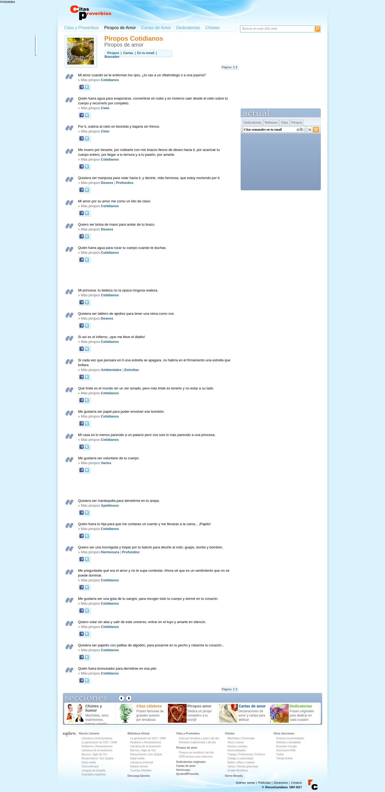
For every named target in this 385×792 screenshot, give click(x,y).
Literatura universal (141, 762)
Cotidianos (110, 80)
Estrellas (131, 370)
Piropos (296, 122)
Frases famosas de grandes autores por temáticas (150, 715)
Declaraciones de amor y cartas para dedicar (251, 715)
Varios (106, 463)
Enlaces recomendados (290, 738)
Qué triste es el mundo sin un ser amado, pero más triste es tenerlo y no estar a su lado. (146, 388)
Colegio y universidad (240, 758)
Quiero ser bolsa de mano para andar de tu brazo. (116, 224)
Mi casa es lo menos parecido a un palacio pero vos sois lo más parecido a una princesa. (146, 435)
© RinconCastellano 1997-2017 (282, 787)
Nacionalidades (237, 750)
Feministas (248, 738)
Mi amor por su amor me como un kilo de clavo (114, 201)
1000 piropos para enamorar (196, 756)
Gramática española (94, 774)
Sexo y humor (236, 742)
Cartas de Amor (156, 27)
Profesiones (246, 754)
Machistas (234, 738)
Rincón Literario (89, 733)
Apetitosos (110, 505)
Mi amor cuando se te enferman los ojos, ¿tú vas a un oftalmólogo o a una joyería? (142, 75)
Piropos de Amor (120, 27)
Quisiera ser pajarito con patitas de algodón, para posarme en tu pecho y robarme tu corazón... (151, 645)
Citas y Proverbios (81, 27)
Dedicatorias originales (191, 761)
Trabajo (232, 754)
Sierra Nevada (234, 775)
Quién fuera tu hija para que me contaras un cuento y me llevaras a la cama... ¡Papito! (144, 524)
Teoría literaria (90, 766)
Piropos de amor (186, 747)
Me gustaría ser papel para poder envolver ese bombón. (121, 412)
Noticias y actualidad (288, 742)
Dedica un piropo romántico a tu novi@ (199, 715)
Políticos (259, 754)
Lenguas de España (93, 770)
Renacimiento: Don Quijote (98, 758)
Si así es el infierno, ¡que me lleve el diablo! (111, 337)
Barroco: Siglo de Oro (94, 754)
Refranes (271, 122)
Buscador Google (286, 746)
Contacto (296, 782)
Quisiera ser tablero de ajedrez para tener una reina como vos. (126, 314)
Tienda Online (284, 758)
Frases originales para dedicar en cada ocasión (302, 715)
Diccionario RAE (286, 750)
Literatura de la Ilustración (97, 750)
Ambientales (111, 370)
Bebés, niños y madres (241, 762)
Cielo (105, 108)
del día (215, 738)
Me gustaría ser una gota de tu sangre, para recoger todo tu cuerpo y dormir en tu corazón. (148, 599)
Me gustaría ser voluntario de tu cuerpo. (109, 458)
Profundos (124, 183)
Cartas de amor (186, 765)
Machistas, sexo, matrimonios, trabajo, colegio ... (98, 720)
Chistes (212, 27)
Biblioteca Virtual (138, 733)
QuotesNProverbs (187, 773)
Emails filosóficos (238, 770)
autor (206, 738)
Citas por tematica (190, 738)
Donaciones (281, 782)
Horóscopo (183, 769)
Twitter (280, 754)
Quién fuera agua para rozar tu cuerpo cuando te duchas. (122, 248)
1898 (114, 742)
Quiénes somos (245, 782)
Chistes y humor (93, 708)
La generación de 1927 (95, 742)
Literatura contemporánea (97, 738)
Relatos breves (139, 766)
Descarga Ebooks (139, 775)
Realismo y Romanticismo (97, 746)
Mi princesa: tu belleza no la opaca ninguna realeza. (118, 290)
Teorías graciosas (247, 766)
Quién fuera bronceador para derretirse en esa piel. (117, 668)
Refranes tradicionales (192, 742)
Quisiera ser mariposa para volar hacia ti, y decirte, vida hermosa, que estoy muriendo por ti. (149, 178)
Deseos (107, 183)
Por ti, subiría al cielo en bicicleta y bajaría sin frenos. (119, 126)
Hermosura (110, 552)
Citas (284, 122)
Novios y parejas (237, 746)
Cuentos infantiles (141, 770)
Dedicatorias (188, 27)
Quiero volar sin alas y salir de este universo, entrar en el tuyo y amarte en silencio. (142, 622)
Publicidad (264, 782)
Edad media (89, 762)
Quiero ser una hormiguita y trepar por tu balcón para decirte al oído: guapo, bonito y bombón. (150, 547)
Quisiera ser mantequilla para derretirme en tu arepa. (119, 501)
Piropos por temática (191, 752)
